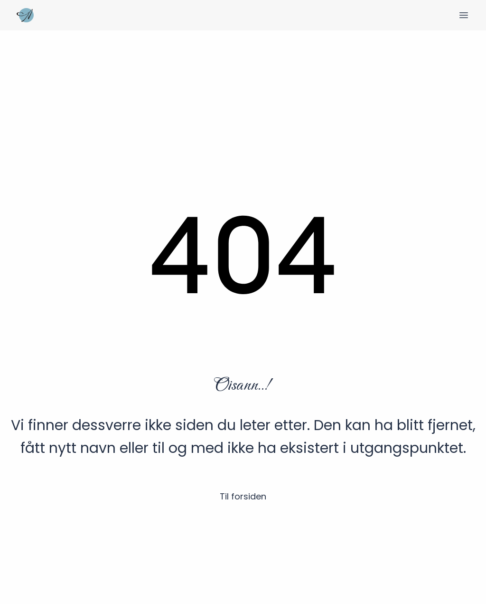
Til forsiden (243, 496)
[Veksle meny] (463, 15)
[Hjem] (25, 15)
